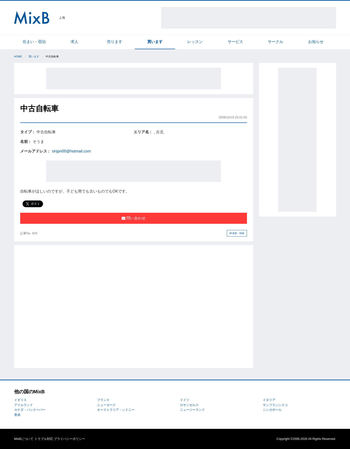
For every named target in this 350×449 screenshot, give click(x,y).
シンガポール (272, 410)
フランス (103, 400)
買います (155, 42)
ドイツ (184, 400)
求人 (74, 42)
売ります (114, 42)
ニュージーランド (192, 410)
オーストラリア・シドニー (116, 410)
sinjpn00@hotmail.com (71, 151)
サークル (275, 42)
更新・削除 (237, 233)
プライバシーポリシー (69, 439)
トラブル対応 (43, 439)
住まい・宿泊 (34, 42)
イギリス (20, 400)
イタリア (269, 400)
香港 (17, 415)
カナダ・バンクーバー (29, 410)
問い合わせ (134, 218)
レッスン (195, 42)
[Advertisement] (248, 18)
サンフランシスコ (275, 405)
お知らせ (316, 42)
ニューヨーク (106, 405)
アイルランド (23, 405)
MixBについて (23, 439)
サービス (235, 42)
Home (18, 56)
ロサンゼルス (189, 405)
